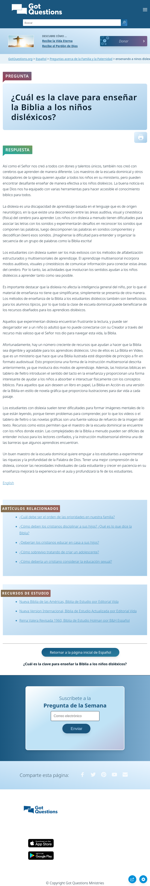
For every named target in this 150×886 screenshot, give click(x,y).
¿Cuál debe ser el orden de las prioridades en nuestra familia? (67, 517)
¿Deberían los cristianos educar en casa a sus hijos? (59, 542)
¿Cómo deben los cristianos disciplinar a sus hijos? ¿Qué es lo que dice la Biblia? (76, 529)
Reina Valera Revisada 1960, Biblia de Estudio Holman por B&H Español (75, 620)
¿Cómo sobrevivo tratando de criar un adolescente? (59, 552)
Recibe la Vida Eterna (57, 41)
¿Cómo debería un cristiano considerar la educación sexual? (66, 561)
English (8, 483)
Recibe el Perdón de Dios (60, 46)
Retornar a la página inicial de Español (80, 652)
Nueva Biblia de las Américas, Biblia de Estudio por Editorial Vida (69, 601)
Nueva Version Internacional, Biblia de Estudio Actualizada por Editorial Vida (78, 611)
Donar (123, 41)
